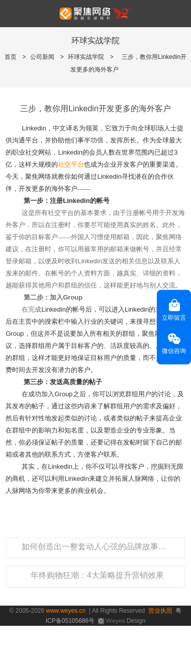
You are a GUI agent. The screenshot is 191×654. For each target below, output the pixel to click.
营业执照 (160, 610)
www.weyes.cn (66, 610)
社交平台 (71, 164)
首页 (11, 56)
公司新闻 (42, 56)
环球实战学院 (86, 56)
